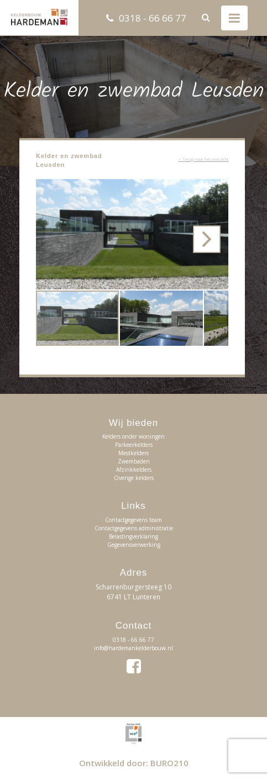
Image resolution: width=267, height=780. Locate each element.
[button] (218, 189)
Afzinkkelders (133, 469)
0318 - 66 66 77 (152, 18)
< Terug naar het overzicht (203, 159)
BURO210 (169, 762)
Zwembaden (134, 461)
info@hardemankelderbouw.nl (133, 648)
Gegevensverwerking (133, 545)
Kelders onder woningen (133, 436)
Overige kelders (134, 478)
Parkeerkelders (134, 445)
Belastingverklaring (133, 536)
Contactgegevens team (133, 520)
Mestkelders (133, 453)
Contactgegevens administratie (134, 528)
